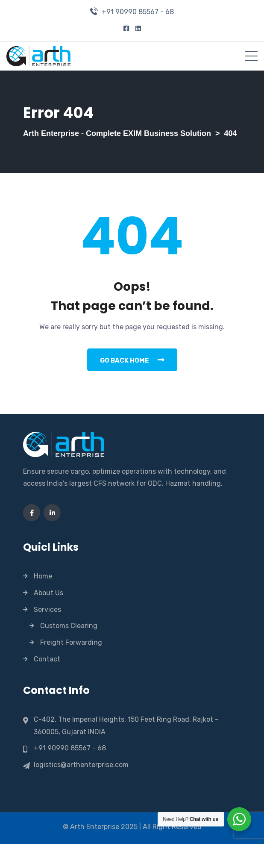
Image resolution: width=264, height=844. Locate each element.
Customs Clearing (68, 626)
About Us (48, 593)
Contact (47, 659)
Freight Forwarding (71, 642)
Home (43, 576)
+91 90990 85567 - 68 (138, 12)
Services (47, 609)
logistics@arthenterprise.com (81, 765)
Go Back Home (132, 360)
